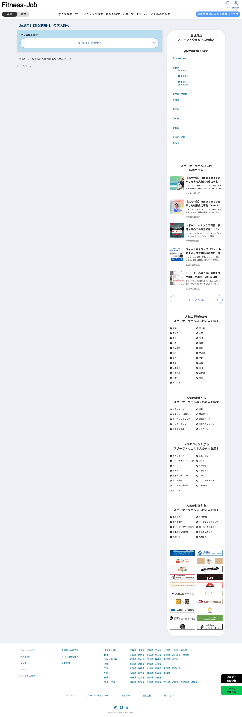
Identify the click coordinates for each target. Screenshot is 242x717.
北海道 (141, 650)
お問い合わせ (169, 695)
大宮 (199, 333)
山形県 (175, 650)
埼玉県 (158, 654)
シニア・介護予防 (179, 485)
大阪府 (150, 668)
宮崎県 (175, 681)
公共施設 (201, 485)
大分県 (167, 681)
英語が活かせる (204, 531)
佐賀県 (141, 681)
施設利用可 (176, 536)
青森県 (133, 650)
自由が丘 (175, 372)
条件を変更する (90, 43)
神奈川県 (176, 654)
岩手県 (150, 650)
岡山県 (150, 672)
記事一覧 (128, 14)
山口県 (167, 672)
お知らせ (142, 14)
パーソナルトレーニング (182, 460)
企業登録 (65, 662)
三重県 (158, 663)
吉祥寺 (174, 333)
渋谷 (173, 357)
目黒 (173, 342)
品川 (199, 337)
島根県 (141, 672)
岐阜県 (133, 663)
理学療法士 (202, 414)
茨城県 (133, 654)
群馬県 (150, 654)
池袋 (173, 352)
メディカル (202, 470)
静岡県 (141, 663)
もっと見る (196, 299)
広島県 (158, 672)
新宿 (173, 337)
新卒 (23, 14)
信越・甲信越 (180, 94)
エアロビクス (177, 455)
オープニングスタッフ (207, 521)
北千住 (174, 377)
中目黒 (200, 352)
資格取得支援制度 (179, 531)
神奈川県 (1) (184, 85)
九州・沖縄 (179, 137)
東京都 (186, 654)
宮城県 (158, 650)
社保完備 (201, 517)
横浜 (173, 328)
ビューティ (202, 455)
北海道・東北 (180, 58)
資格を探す (113, 14)
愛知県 (150, 663)
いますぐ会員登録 (231, 678)
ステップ (201, 475)
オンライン (176, 382)
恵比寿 (200, 328)
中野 (199, 357)
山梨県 (167, 659)
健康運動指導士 (178, 429)
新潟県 (133, 659)
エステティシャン (205, 424)
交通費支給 (176, 521)
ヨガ (173, 465)
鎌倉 (199, 347)
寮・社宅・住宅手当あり (182, 526)
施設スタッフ (177, 409)
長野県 (175, 659)
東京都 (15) (184, 82)
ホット (174, 470)
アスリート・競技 (205, 480)
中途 (9, 14)
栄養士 (200, 409)
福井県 (158, 659)
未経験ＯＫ (176, 517)
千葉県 (167, 654)
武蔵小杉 (175, 347)
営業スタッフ (203, 419)
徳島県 (133, 677)
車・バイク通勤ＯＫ (206, 526)
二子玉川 (175, 367)
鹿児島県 (185, 681)
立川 (199, 367)
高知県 (158, 677)
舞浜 (199, 377)
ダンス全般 (176, 480)
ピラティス (202, 465)
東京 (173, 362)
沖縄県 (194, 681)
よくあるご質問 (160, 14)
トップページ (24, 66)
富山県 (141, 659)
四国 (176, 128)
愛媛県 (150, 677)
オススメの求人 (27, 650)
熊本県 (158, 681)
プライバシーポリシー (97, 695)
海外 (176, 143)
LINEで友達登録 (231, 690)
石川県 (150, 659)
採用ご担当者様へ (69, 656)
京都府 (141, 668)
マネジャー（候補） (180, 414)
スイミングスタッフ (180, 419)
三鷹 (199, 362)
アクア (200, 460)
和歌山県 (176, 668)
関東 (176, 68)
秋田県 (167, 650)
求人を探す (65, 14)
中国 (176, 118)
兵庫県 (158, 668)
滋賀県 (133, 668)
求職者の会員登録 (69, 650)
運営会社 (147, 695)
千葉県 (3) (183, 76)
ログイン (70, 695)
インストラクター (179, 424)
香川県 (141, 677)
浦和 (199, 342)
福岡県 (133, 681)
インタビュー (26, 662)
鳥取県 (133, 672)
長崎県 (150, 681)
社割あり (201, 536)
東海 (176, 100)
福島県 (184, 650)
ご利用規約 (125, 695)
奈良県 (167, 668)
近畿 (176, 109)
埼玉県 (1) (183, 70)
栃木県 (141, 654)
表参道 (200, 372)
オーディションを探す (89, 14)
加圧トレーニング (179, 475)
